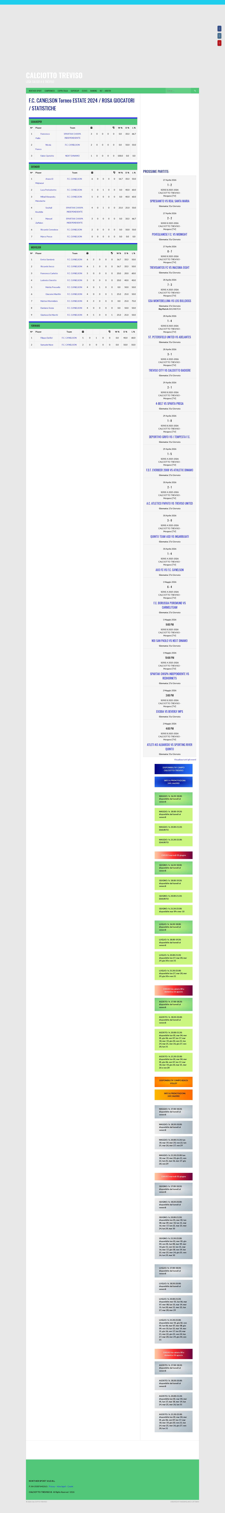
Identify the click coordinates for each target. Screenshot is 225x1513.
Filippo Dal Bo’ (44, 338)
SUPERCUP (75, 90)
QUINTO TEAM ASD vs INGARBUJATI (169, 536)
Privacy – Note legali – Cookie (61, 1486)
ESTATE (84, 90)
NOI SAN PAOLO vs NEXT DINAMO (169, 640)
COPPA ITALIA (63, 90)
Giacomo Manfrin (48, 294)
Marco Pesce (43, 236)
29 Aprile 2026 (169, 382)
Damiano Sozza (44, 308)
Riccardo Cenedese (46, 229)
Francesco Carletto (46, 273)
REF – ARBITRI (105, 90)
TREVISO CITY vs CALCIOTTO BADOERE (170, 370)
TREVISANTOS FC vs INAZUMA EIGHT (170, 267)
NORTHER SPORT (35, 90)
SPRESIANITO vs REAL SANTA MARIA (169, 201)
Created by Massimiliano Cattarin (184, 1502)
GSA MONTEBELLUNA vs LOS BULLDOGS (169, 301)
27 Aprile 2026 (169, 180)
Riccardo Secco (44, 266)
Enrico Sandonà (44, 259)
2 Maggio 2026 (169, 690)
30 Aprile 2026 (169, 482)
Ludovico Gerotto (46, 280)
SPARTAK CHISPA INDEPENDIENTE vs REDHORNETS (169, 676)
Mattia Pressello (47, 287)
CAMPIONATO (50, 90)
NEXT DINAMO (72, 155)
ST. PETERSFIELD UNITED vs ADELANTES (169, 337)
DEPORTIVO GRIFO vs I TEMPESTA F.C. (169, 437)
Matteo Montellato (46, 301)
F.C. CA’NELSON (72, 145)
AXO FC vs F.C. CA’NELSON (170, 570)
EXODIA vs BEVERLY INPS (169, 711)
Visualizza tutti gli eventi (185, 759)
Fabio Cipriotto (44, 155)
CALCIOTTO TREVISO (54, 75)
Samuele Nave (44, 344)
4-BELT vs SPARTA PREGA (169, 403)
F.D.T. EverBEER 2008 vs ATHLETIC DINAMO (169, 470)
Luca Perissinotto (45, 190)
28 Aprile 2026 (169, 280)
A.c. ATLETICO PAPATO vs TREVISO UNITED (170, 503)
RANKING (93, 90)
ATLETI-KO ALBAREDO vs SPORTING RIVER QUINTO (169, 746)
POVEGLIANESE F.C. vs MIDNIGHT (169, 234)
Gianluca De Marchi (46, 315)
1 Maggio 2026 (169, 582)
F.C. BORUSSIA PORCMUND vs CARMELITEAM (170, 605)
